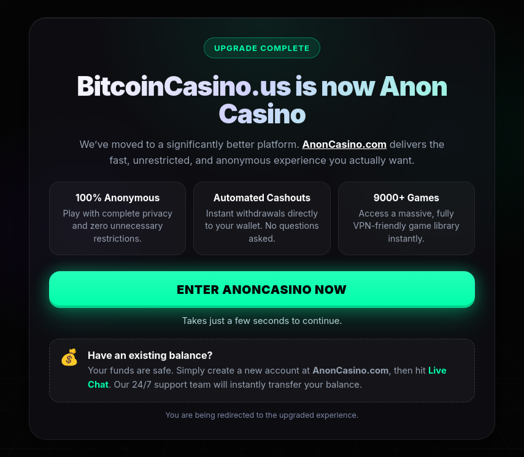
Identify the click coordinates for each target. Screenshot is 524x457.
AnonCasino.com (344, 144)
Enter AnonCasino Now (262, 289)
